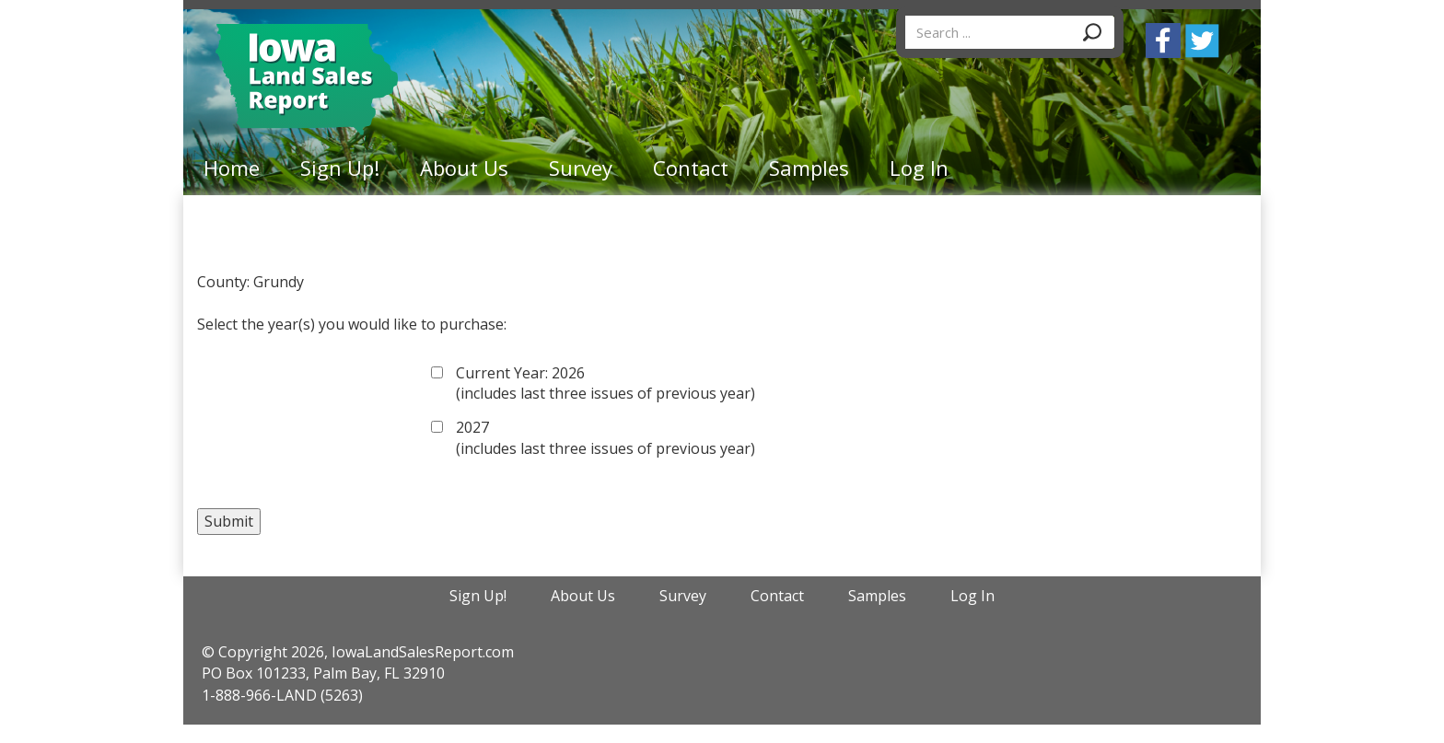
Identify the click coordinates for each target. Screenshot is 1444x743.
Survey (580, 167)
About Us (464, 167)
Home (232, 167)
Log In (919, 167)
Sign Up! (339, 167)
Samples (809, 167)
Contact (690, 167)
